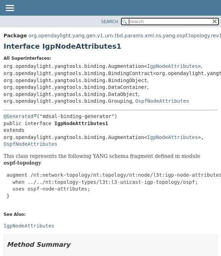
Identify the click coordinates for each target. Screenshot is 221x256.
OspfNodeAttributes (162, 101)
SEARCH (109, 21)
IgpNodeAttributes (172, 66)
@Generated (18, 116)
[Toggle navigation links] (10, 9)
